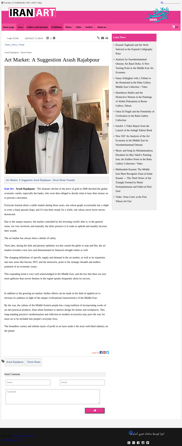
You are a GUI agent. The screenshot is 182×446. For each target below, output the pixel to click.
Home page (8, 27)
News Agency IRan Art (24, 436)
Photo (68, 27)
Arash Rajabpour (15, 362)
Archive (89, 27)
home (7, 45)
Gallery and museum (37, 27)
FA (176, 27)
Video (78, 27)
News (20, 27)
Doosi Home (34, 362)
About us (101, 27)
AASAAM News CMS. (11, 440)
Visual (21, 45)
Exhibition (56, 27)
